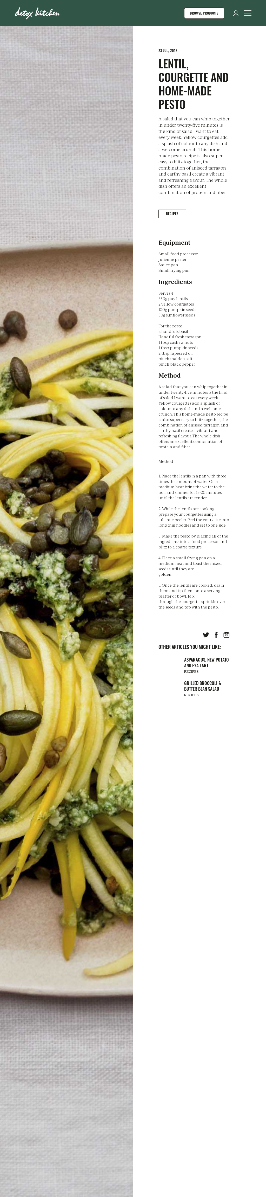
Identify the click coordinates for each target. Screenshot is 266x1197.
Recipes (172, 213)
